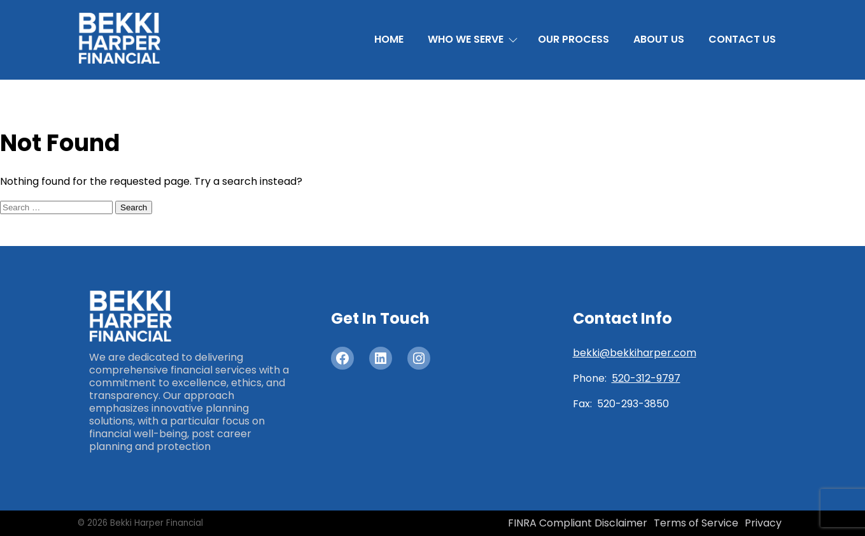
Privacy (763, 523)
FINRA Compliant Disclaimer (577, 523)
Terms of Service (696, 523)
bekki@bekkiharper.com (634, 352)
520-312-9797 (646, 378)
